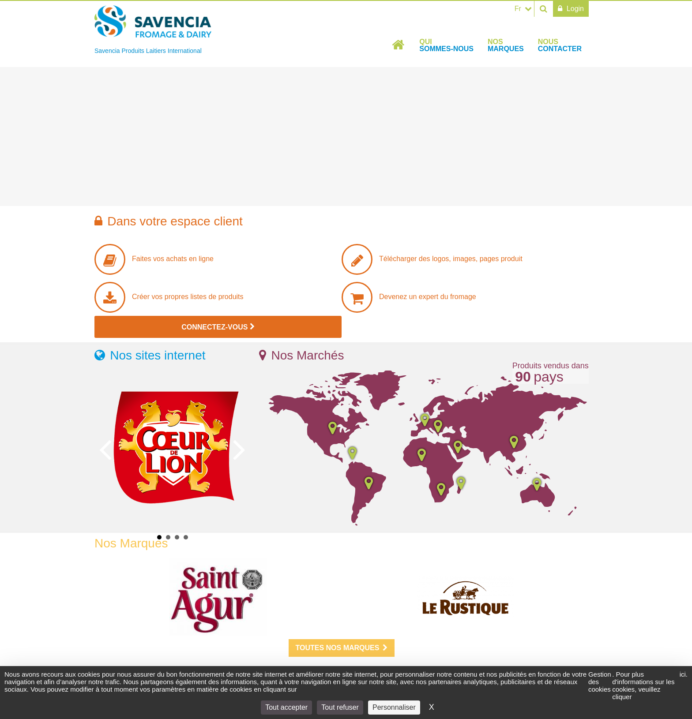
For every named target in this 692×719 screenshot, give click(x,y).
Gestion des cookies (599, 681)
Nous (560, 45)
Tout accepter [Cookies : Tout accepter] (286, 707)
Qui (446, 45)
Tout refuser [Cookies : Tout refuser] (339, 707)
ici (683, 674)
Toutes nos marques (342, 648)
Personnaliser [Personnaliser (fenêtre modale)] (394, 707)
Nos (506, 45)
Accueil (398, 45)
